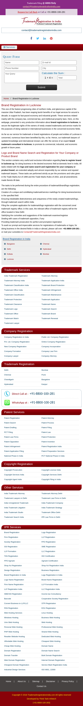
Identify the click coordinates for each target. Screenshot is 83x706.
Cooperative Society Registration (55, 599)
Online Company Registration (53, 342)
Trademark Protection (13, 299)
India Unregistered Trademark (16, 503)
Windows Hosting (11, 618)
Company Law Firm (49, 351)
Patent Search (10, 423)
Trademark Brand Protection (53, 285)
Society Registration (12, 542)
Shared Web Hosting (50, 632)
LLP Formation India (50, 584)
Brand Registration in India (15, 575)
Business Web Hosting (51, 618)
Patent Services (14, 412)
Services (9, 47)
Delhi (9, 249)
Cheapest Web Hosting (51, 641)
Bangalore (11, 244)
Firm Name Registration (13, 584)
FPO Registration (49, 542)
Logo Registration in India (52, 575)
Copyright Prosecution (13, 470)
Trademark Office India (13, 290)
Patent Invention (48, 442)
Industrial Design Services (14, 670)
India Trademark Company (52, 503)
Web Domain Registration (14, 660)
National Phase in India (13, 456)
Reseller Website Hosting (14, 636)
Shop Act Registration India (53, 565)
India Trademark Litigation (14, 508)
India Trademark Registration (16, 276)
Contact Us (41, 686)
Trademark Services (17, 269)
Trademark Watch (11, 318)
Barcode (7, 599)
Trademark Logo (11, 309)
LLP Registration (48, 537)
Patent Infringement (12, 446)
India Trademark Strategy (52, 508)
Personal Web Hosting (13, 627)
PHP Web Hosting (11, 632)
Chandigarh (9, 379)
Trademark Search (49, 309)
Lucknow (10, 259)
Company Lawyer (11, 356)
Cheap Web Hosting (12, 646)
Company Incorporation (51, 346)
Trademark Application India (53, 281)
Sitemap (35, 681)
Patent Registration (12, 418)
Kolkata (10, 254)
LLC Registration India (51, 589)
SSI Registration (10, 547)
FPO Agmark (9, 561)
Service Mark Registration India (54, 665)
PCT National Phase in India (53, 456)
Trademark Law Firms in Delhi (54, 498)
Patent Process (48, 423)
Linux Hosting (47, 613)
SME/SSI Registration (13, 594)
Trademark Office (11, 314)
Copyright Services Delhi (52, 475)
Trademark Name (49, 304)
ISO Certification (48, 556)
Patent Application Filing (14, 451)
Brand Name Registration (52, 580)
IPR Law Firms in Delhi (51, 517)
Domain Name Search (51, 651)
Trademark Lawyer (11, 323)
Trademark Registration (19, 364)
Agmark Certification (50, 561)
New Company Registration (15, 346)
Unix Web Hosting (11, 622)
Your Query (21, 77)
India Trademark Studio (13, 512)
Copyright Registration (18, 464)
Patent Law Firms (11, 437)
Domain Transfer (11, 655)
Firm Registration (11, 537)
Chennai (46, 244)
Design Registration (12, 570)
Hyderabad (47, 249)
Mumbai (46, 254)
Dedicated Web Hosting (51, 636)
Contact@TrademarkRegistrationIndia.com (41, 232)
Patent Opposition (11, 442)
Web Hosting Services (13, 613)
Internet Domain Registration (53, 660)
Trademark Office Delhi (51, 512)
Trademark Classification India (16, 285)
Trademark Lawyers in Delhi (15, 498)
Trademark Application (51, 299)
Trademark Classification (14, 295)
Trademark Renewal (50, 318)
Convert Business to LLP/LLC (16, 603)
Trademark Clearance (13, 304)
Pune (44, 375)
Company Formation (12, 351)
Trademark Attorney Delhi (52, 493)
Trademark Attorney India (14, 281)
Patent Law (46, 432)
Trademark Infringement (51, 290)
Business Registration (50, 570)
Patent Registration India (52, 446)
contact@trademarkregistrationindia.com (41, 6)
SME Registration (49, 547)
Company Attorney (49, 356)
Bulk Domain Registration (52, 655)
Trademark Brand (49, 314)
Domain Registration (12, 651)
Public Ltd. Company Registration (55, 337)
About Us (22, 681)
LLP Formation (10, 551)
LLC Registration (48, 551)
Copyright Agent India (13, 479)
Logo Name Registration (14, 580)
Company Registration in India (16, 337)
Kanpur (45, 384)
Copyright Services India (14, 475)
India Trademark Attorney (14, 493)
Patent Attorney (48, 418)
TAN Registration (11, 556)
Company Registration (18, 331)
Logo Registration (49, 532)
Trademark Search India (14, 517)
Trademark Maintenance (51, 295)
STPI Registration (49, 603)
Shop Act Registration (13, 565)
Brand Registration (11, 532)
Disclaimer (50, 681)
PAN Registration (11, 608)
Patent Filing (47, 427)
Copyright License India (51, 470)
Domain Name (47, 646)
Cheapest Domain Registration (16, 665)
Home (6, 98)
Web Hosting (47, 622)
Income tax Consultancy (51, 594)
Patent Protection (49, 437)
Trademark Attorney (50, 276)
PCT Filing (8, 432)
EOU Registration (49, 608)
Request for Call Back (27, 12)
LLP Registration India (13, 589)
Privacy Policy (68, 681)
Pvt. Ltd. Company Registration (17, 342)
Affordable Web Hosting (13, 641)
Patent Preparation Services (53, 451)
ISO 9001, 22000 (48, 670)
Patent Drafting (10, 427)
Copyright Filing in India (51, 479)
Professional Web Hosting (52, 627)
